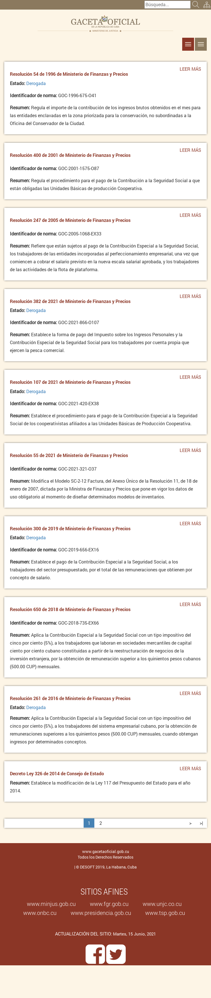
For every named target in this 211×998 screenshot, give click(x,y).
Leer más (190, 70)
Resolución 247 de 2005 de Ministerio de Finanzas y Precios (70, 220)
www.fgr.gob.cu (109, 903)
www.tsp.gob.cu (165, 912)
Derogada (36, 83)
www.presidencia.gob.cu (101, 912)
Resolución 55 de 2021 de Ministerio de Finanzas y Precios (69, 455)
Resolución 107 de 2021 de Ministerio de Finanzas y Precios (70, 382)
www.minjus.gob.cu (51, 903)
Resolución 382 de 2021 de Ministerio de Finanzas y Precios (70, 301)
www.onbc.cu (39, 912)
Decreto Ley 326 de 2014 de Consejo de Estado (57, 773)
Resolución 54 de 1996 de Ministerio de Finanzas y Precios (69, 74)
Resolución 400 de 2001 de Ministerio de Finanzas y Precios (70, 155)
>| (201, 823)
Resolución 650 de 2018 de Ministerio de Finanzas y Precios (70, 609)
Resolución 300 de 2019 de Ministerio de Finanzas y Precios (70, 528)
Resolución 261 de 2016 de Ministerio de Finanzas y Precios (70, 698)
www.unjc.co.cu (162, 903)
